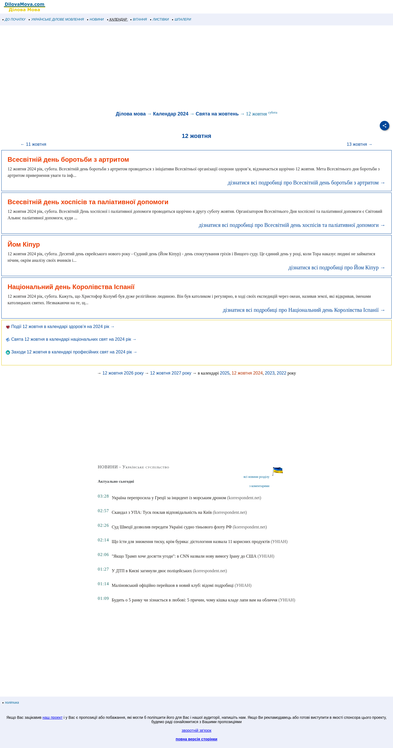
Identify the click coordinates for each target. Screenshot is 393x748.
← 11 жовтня (33, 144)
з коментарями (259, 486)
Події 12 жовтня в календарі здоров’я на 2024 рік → (60, 326)
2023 (270, 373)
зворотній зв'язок (197, 730)
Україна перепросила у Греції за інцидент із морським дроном (169, 497)
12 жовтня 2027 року (170, 373)
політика (11, 702)
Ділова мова (131, 114)
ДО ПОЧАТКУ (14, 19)
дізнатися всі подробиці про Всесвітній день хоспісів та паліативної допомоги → (292, 225)
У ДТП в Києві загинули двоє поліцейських (152, 570)
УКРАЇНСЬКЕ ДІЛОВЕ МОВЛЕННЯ (56, 19)
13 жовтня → (359, 144)
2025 (225, 373)
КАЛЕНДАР (117, 19)
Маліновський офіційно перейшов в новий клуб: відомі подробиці (173, 585)
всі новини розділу (256, 477)
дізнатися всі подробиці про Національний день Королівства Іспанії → (304, 310)
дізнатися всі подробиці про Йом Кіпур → (337, 267)
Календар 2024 (171, 114)
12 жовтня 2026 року (123, 373)
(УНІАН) (279, 541)
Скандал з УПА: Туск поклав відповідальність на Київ (162, 512)
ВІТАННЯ (139, 19)
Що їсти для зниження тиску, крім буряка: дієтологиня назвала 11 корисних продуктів (191, 541)
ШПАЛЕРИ (181, 19)
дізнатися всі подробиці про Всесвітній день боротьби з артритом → (306, 183)
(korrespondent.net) (244, 497)
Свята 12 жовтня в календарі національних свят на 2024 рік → (71, 339)
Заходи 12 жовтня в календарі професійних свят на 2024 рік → (71, 352)
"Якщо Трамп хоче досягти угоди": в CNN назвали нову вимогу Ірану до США (184, 556)
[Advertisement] (162, 69)
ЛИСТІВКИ (160, 19)
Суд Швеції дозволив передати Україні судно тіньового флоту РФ (172, 527)
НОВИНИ (96, 19)
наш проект (52, 717)
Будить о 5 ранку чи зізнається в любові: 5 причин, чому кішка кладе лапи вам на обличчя (194, 600)
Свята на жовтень (217, 114)
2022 (281, 373)
